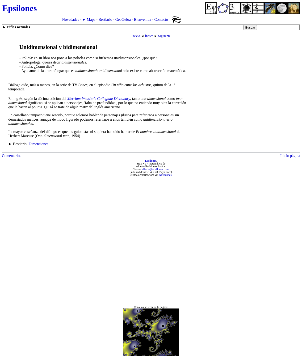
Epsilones (150, 160)
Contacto (161, 19)
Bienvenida (142, 19)
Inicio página (290, 156)
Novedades (70, 19)
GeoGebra (123, 19)
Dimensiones (38, 144)
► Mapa (88, 19)
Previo (135, 36)
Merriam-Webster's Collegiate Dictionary (98, 99)
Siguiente (164, 36)
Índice (149, 36)
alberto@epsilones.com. (155, 169)
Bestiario (105, 19)
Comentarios (11, 156)
